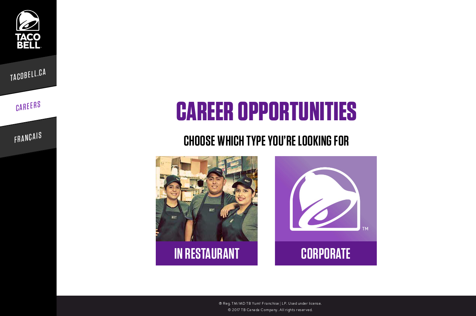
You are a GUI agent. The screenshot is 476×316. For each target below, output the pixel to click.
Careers (28, 106)
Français (28, 137)
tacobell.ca (28, 74)
